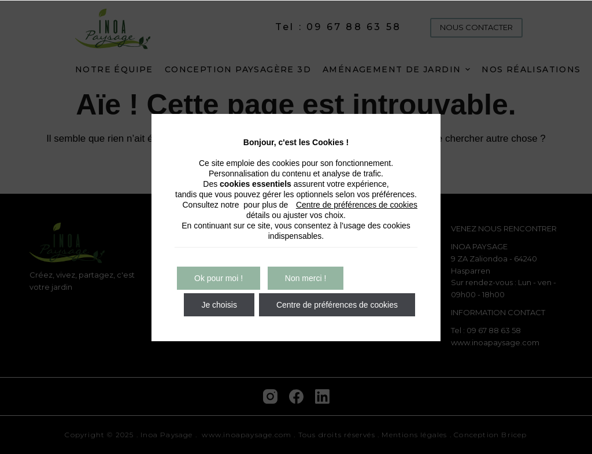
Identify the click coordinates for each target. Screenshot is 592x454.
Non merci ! (306, 278)
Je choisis (218, 304)
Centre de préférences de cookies (356, 204)
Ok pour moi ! (218, 278)
